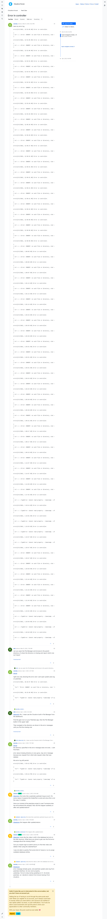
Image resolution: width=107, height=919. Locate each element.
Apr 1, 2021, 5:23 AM (26, 712)
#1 (54, 23)
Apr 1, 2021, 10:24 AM (32, 793)
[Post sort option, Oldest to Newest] (69, 27)
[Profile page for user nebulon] (10, 795)
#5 (54, 743)
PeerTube (10, 19)
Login (18, 913)
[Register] (104, 5)
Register (12, 913)
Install (96, 4)
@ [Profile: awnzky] (16, 714)
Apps (77, 4)
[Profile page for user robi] (10, 650)
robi (14, 648)
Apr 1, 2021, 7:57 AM (28, 743)
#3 (54, 671)
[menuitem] (104, 2)
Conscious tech (17, 659)
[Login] (104, 2)
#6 (54, 793)
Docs (92, 4)
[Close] (53, 891)
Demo (87, 4)
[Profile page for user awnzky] (10, 25)
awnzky (15, 23)
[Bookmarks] (2, 15)
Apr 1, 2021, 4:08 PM (28, 864)
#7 (54, 819)
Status (82, 4)
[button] (2, 913)
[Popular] (2, 12)
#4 (54, 712)
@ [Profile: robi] (15, 673)
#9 (54, 864)
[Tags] (2, 8)
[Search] (2, 18)
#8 (54, 834)
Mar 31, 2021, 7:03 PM (26, 648)
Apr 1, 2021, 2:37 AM (28, 671)
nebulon (15, 793)
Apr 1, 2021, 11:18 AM (28, 819)
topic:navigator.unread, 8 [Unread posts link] (68, 46)
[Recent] (2, 5)
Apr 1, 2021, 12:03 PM (32, 834)
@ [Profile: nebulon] (16, 822)
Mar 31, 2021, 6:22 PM (28, 23)
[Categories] (2, 2)
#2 (54, 648)
